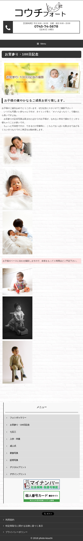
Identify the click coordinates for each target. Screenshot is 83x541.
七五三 (13, 432)
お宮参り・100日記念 (20, 425)
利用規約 (10, 519)
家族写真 (14, 453)
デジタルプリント (18, 467)
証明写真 (14, 460)
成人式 (13, 446)
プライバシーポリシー (17, 532)
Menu (43, 43)
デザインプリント (18, 474)
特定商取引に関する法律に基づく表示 (24, 526)
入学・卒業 (15, 439)
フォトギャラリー (18, 418)
